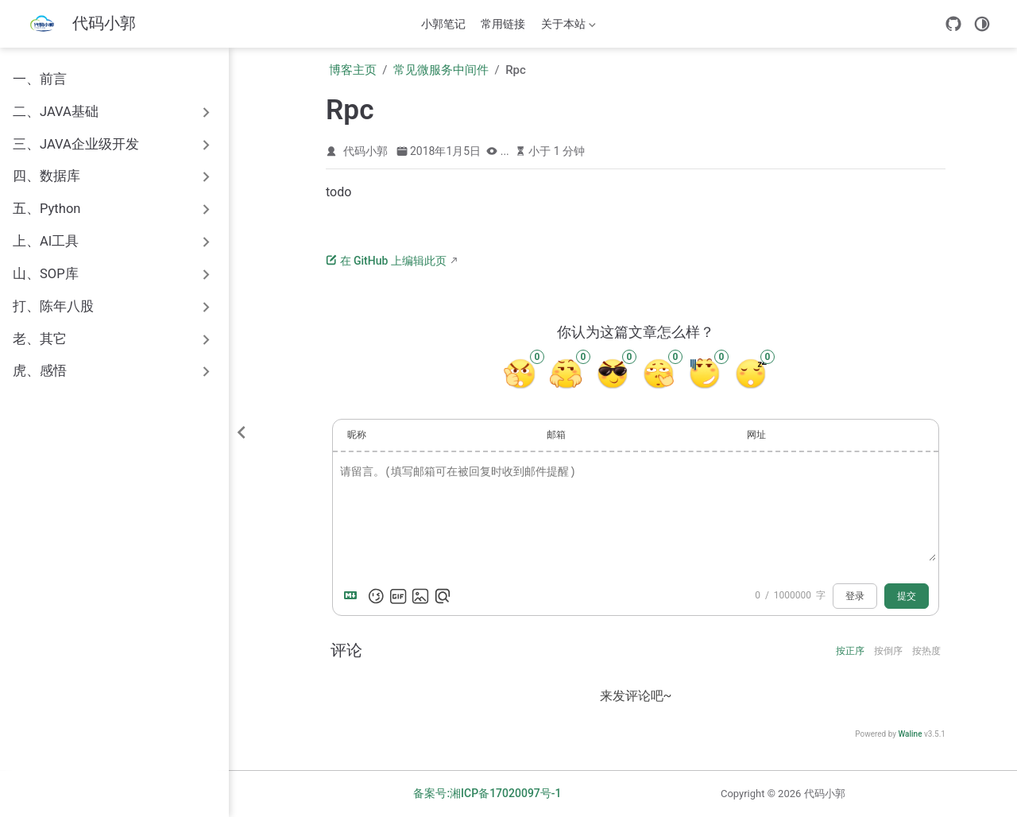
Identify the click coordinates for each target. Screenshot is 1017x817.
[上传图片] (420, 596)
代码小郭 (365, 151)
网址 (756, 434)
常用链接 (503, 23)
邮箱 (556, 434)
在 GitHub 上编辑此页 (386, 260)
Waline (910, 734)
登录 (854, 596)
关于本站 (566, 27)
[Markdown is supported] (353, 596)
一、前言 (40, 79)
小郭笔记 (443, 23)
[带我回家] (79, 24)
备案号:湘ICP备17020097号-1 (487, 793)
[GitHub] (953, 24)
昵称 (356, 434)
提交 (906, 596)
